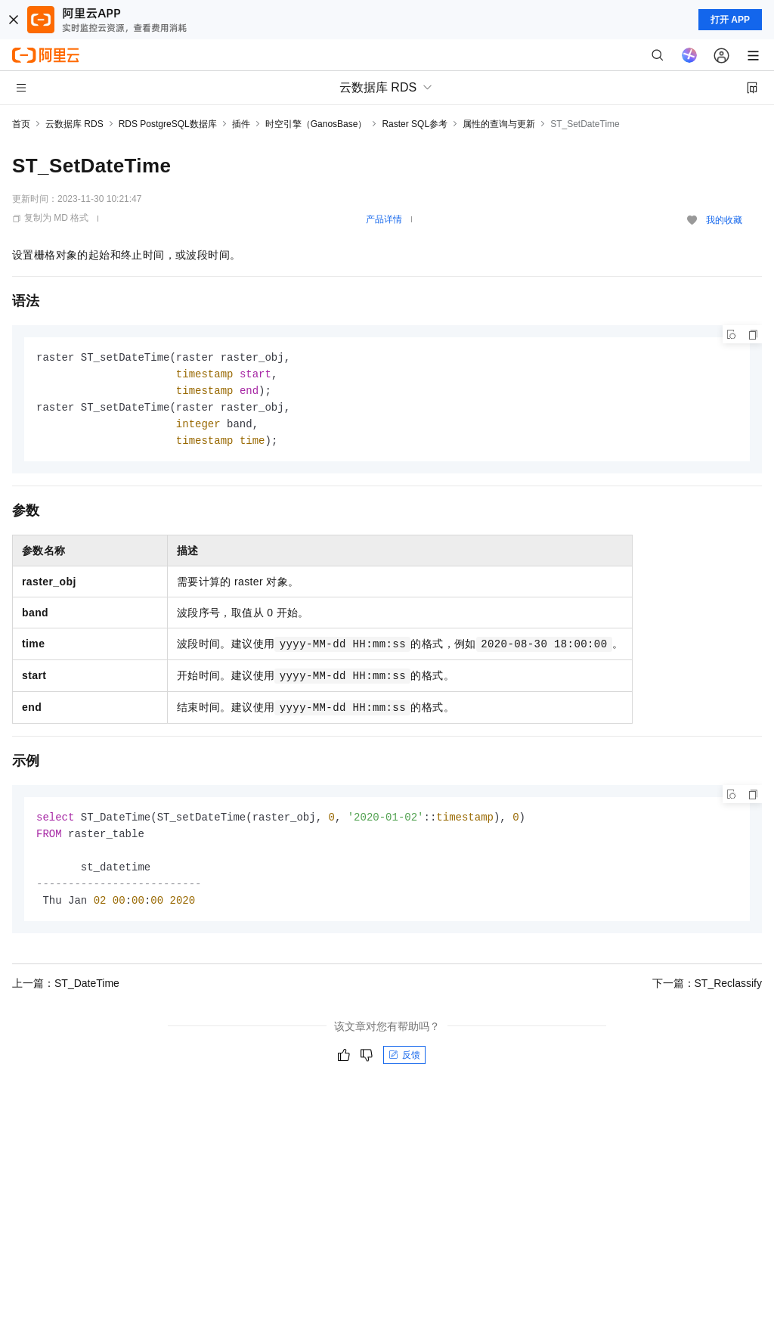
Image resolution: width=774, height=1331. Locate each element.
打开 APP (730, 19)
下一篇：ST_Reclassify (707, 992)
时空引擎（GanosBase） (316, 124)
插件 (241, 124)
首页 (21, 124)
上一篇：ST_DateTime (65, 992)
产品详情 (384, 219)
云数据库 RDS (74, 124)
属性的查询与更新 (499, 124)
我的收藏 (724, 220)
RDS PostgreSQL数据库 (168, 124)
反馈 (404, 1064)
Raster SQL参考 (414, 124)
